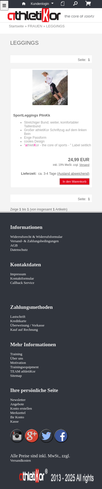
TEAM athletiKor (23, 371)
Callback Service (22, 283)
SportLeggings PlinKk (31, 115)
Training (16, 354)
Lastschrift (18, 317)
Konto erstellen (21, 408)
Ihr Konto (17, 417)
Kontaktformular (22, 278)
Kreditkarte (18, 321)
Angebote (17, 404)
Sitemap (16, 376)
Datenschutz (19, 250)
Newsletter (18, 400)
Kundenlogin (42, 4)
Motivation (18, 363)
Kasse (14, 421)
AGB (14, 245)
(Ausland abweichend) (73, 174)
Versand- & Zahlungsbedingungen (34, 241)
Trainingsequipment (24, 367)
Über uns (16, 358)
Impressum (18, 274)
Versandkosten (20, 460)
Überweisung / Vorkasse (27, 325)
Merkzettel (18, 413)
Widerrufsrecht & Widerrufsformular (36, 237)
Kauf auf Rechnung (24, 330)
